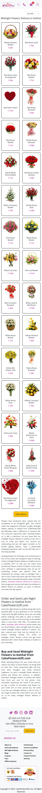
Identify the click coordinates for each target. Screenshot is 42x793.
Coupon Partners (30, 756)
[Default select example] (33, 13)
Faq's (6, 758)
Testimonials (28, 745)
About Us (8, 745)
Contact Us (28, 753)
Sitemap (27, 758)
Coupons (8, 756)
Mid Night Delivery (11, 750)
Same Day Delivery (11, 748)
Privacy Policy (29, 750)
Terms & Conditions (31, 748)
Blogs (7, 753)
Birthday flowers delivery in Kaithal (23, 581)
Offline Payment (10, 761)
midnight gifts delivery (16, 624)
